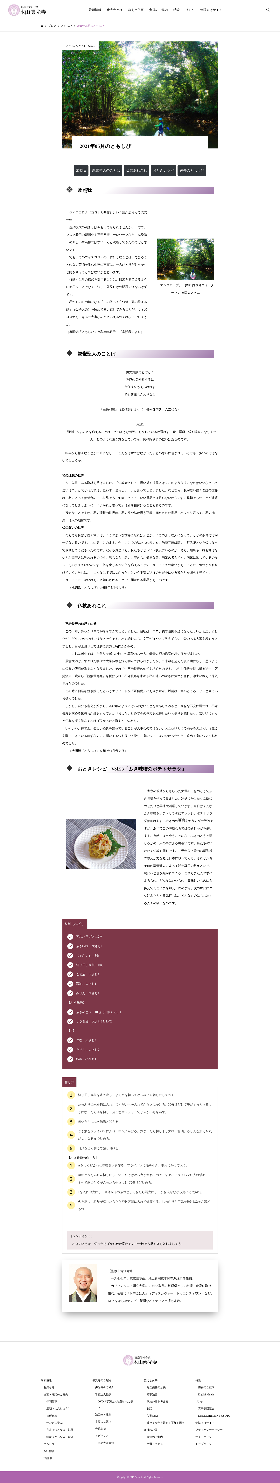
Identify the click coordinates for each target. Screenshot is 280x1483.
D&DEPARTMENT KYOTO (214, 1415)
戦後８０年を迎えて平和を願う (166, 1422)
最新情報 (95, 9)
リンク (190, 9)
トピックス (102, 1435)
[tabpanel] (140, 999)
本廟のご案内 (103, 1421)
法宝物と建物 (103, 1414)
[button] (81, 170)
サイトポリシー (204, 1437)
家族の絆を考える (157, 1401)
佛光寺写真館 (106, 1443)
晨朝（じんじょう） (58, 1408)
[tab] (74, 924)
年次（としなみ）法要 (60, 1437)
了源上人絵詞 (103, 1394)
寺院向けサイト (211, 9)
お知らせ (49, 1387)
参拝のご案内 (158, 9)
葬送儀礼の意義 (156, 1387)
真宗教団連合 (206, 1408)
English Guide (206, 1394)
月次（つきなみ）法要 (60, 1429)
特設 (176, 9)
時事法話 (152, 1394)
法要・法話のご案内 (56, 1394)
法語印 (48, 1458)
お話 (149, 1408)
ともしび (71, 45)
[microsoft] (69, 189)
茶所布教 (51, 1415)
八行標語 (49, 1451)
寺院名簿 (100, 1428)
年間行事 (51, 1401)
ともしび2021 (86, 45)
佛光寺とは (114, 9)
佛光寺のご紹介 (101, 1380)
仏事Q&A (152, 1415)
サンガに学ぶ (54, 1422)
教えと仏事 (136, 9)
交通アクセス (155, 1444)
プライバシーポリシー (209, 1429)
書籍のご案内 (206, 1387)
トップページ (203, 1444)
